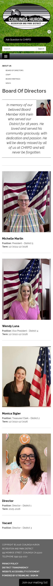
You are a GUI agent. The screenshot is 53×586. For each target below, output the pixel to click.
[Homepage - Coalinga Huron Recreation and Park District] (26, 16)
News (8, 83)
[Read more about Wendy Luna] (26, 296)
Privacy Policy (10, 564)
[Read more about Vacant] (26, 524)
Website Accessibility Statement (21, 571)
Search (41, 49)
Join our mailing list (34, 582)
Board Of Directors (14, 70)
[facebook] (49, 32)
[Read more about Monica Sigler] (26, 384)
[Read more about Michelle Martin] (26, 209)
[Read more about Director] (26, 471)
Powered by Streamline (15, 575)
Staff (8, 75)
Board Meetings (13, 79)
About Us (6, 66)
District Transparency (15, 567)
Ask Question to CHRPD (18, 39)
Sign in (34, 575)
